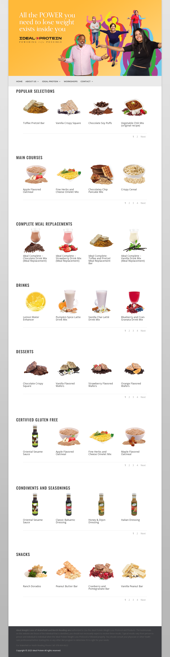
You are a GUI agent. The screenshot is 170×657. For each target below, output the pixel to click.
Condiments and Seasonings (43, 488)
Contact (86, 81)
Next (143, 136)
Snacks (23, 554)
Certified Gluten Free (37, 419)
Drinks (22, 285)
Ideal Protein (50, 81)
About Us (30, 81)
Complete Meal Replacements (44, 224)
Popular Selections (35, 91)
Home (19, 81)
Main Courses (29, 157)
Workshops (71, 81)
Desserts (25, 351)
